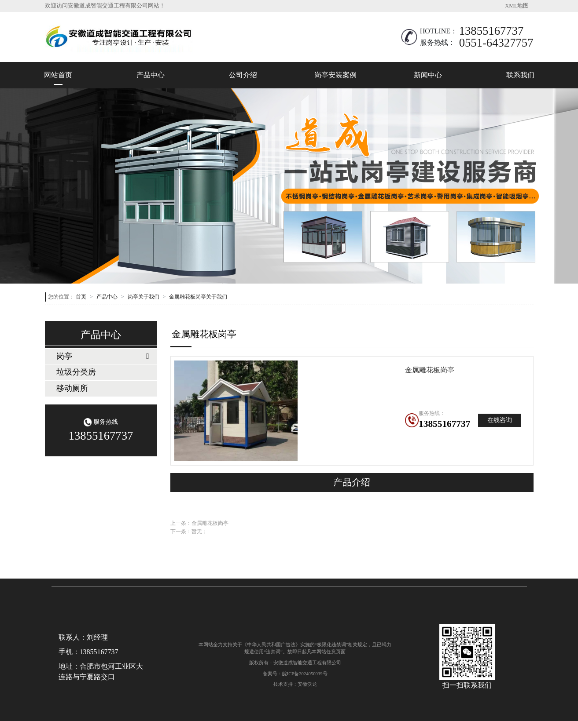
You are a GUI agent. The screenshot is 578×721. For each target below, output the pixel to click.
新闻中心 (428, 75)
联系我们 (520, 75)
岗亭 (64, 356)
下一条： (188, 531)
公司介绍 (243, 75)
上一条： (199, 523)
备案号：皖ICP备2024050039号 (295, 673)
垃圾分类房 (76, 372)
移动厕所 (72, 388)
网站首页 (58, 75)
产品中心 (150, 75)
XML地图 (517, 6)
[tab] (101, 356)
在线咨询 (499, 419)
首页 (81, 297)
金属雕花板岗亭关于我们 (198, 297)
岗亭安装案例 (335, 75)
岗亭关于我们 (143, 297)
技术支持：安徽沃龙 (295, 684)
